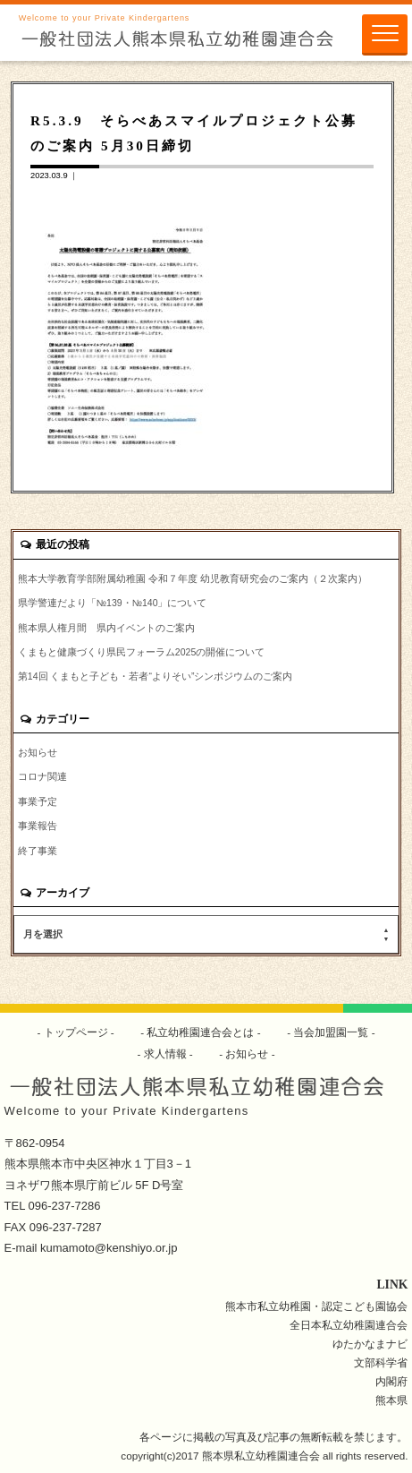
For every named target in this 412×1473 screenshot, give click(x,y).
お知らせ (37, 752)
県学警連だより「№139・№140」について (112, 602)
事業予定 (37, 801)
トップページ (75, 1032)
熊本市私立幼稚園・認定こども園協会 (316, 1306)
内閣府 (391, 1381)
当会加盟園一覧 (331, 1032)
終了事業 (37, 850)
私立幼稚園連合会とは (200, 1032)
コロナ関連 (42, 776)
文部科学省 (381, 1362)
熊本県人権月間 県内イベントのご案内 (106, 627)
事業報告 (37, 825)
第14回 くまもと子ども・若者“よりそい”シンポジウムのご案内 (155, 676)
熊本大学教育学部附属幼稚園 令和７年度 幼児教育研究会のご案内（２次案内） (192, 578)
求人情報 (164, 1053)
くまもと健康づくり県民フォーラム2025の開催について (141, 652)
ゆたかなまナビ (370, 1343)
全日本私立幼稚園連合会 (349, 1325)
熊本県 (391, 1400)
